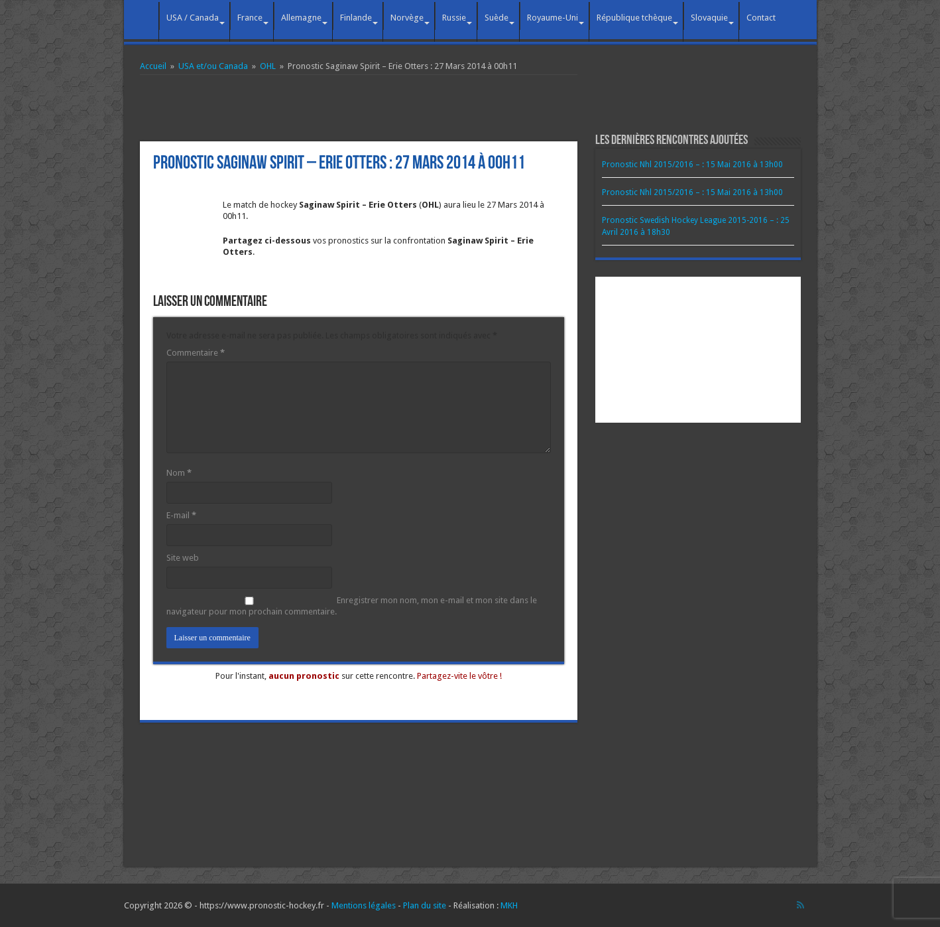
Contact (761, 18)
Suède (496, 18)
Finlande (356, 18)
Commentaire (195, 353)
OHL (268, 66)
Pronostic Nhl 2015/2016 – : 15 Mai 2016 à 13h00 (692, 164)
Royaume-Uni (552, 18)
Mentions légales (363, 905)
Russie (454, 18)
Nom (179, 473)
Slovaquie (709, 18)
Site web (182, 558)
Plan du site (424, 905)
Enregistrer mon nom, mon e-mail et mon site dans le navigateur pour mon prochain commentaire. (351, 605)
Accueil (141, 16)
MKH (509, 905)
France (250, 18)
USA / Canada (192, 18)
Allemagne (301, 18)
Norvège (407, 18)
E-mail (181, 515)
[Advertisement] (359, 108)
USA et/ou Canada (213, 66)
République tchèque (634, 18)
